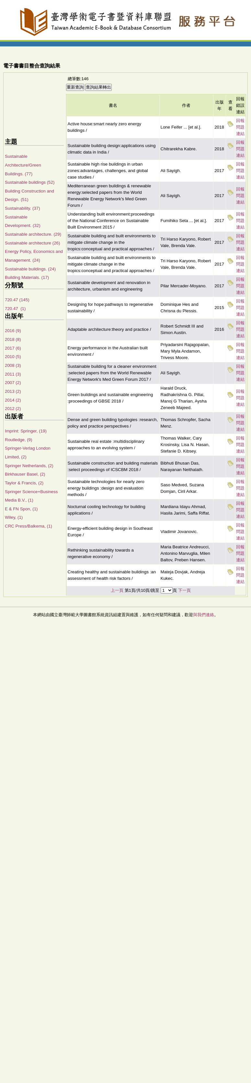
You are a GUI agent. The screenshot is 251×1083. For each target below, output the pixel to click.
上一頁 (117, 590)
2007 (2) (13, 382)
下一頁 (184, 590)
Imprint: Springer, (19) (26, 431)
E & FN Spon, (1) (21, 508)
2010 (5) (13, 356)
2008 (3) (13, 365)
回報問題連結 (240, 127)
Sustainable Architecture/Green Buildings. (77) (23, 165)
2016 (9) (13, 330)
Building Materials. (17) (27, 277)
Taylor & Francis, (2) (24, 482)
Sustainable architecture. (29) (33, 234)
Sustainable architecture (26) (32, 243)
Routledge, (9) (18, 439)
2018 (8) (13, 339)
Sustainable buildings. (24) (30, 269)
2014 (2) (13, 400)
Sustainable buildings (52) (29, 182)
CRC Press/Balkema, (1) (28, 526)
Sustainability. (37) (22, 208)
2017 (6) (13, 348)
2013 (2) (13, 391)
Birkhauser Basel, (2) (25, 474)
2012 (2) (13, 408)
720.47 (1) (15, 308)
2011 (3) (13, 374)
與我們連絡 (203, 614)
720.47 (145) (17, 299)
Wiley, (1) (14, 517)
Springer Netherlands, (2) (29, 465)
